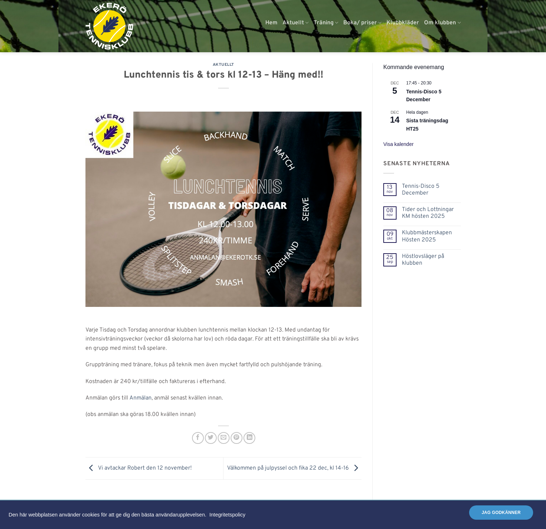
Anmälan (140, 398)
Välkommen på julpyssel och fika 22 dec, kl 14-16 (294, 468)
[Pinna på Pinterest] (236, 438)
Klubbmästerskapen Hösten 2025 (427, 236)
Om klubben (442, 22)
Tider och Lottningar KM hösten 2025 (428, 213)
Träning (326, 22)
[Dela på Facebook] (198, 438)
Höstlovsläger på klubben (423, 260)
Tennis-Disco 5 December (420, 190)
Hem (271, 22)
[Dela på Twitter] (211, 438)
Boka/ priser (362, 22)
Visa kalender (398, 144)
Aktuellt (295, 22)
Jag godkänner (501, 512)
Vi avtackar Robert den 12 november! (138, 468)
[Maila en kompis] (224, 438)
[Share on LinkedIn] (249, 438)
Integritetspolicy (228, 515)
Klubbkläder (403, 22)
